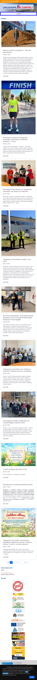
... (22, 562)
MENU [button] (18, 14)
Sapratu (32, 677)
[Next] (28, 562)
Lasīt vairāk (5, 76)
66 (25, 562)
